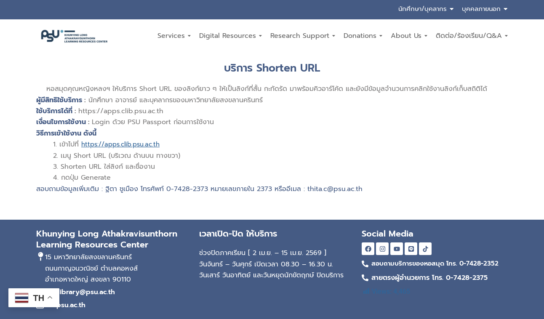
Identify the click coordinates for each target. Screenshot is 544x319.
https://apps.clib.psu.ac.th (123, 144)
